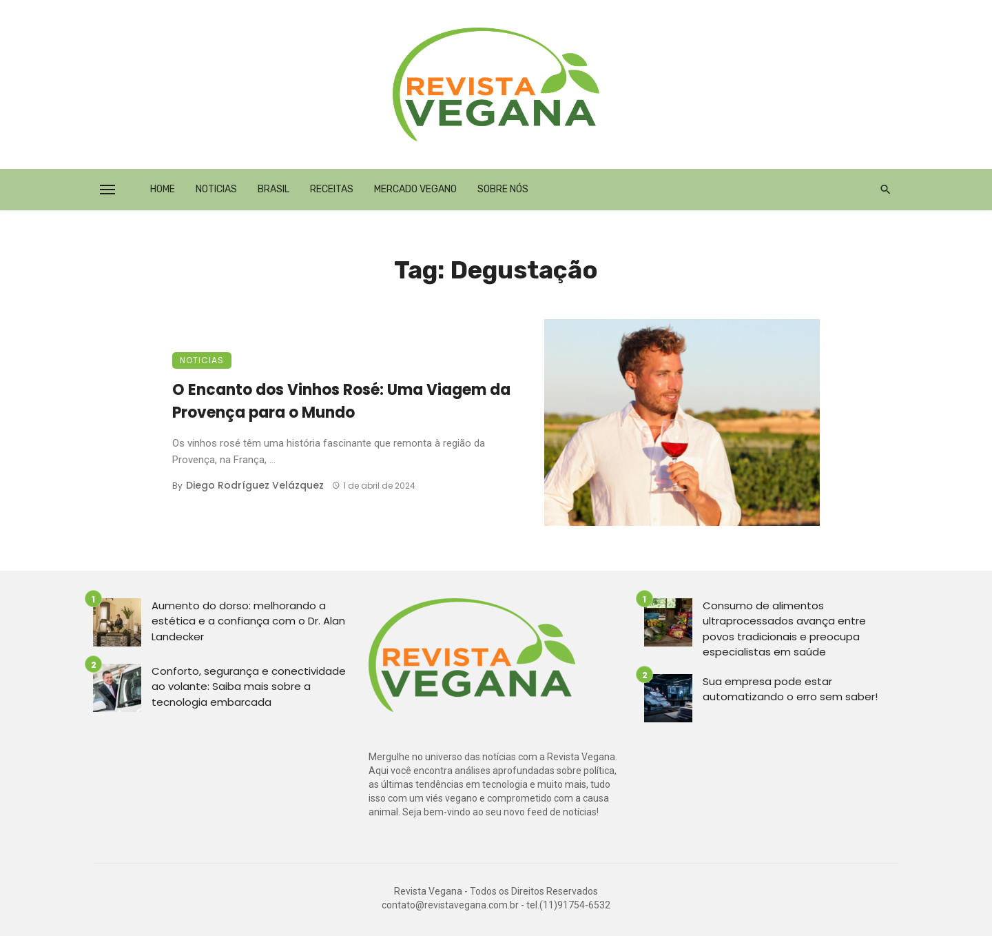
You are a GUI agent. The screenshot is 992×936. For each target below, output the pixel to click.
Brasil (273, 189)
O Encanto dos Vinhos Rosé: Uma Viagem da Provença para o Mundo (341, 401)
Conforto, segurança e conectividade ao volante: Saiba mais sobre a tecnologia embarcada (249, 686)
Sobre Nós (502, 189)
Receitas (331, 189)
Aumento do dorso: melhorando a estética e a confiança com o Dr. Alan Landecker (248, 621)
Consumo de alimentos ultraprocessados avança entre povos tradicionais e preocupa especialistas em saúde (784, 629)
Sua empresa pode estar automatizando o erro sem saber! (790, 689)
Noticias (216, 189)
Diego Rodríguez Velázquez (255, 485)
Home (162, 189)
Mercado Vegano (415, 189)
